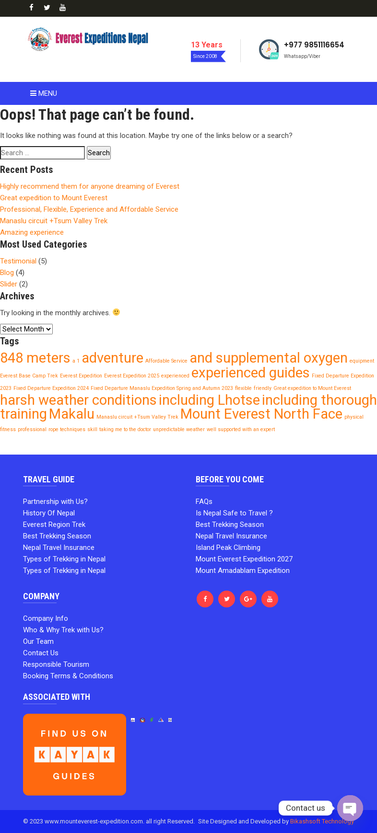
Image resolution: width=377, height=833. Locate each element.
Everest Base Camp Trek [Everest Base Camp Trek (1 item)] (29, 376)
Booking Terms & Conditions (68, 676)
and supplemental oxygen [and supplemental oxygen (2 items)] (268, 358)
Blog (7, 272)
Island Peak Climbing (228, 547)
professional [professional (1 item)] (32, 429)
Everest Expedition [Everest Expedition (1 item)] (81, 376)
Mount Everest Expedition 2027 (244, 559)
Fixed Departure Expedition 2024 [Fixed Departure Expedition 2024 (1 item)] (51, 388)
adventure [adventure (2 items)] (112, 358)
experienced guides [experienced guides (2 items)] (250, 373)
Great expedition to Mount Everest (53, 198)
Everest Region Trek (54, 524)
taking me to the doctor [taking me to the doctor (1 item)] (125, 429)
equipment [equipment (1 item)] (362, 361)
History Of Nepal (49, 513)
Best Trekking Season (57, 536)
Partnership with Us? (55, 501)
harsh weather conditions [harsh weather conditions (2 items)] (78, 400)
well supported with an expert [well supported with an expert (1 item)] (241, 429)
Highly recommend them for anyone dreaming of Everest (89, 186)
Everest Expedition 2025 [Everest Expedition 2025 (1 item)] (131, 376)
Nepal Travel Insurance (58, 547)
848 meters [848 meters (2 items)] (35, 358)
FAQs (204, 501)
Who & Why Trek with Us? (63, 630)
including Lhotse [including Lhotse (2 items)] (209, 400)
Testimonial (18, 261)
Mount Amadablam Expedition (243, 570)
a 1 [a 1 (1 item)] (76, 361)
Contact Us (41, 653)
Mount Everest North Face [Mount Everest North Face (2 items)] (261, 414)
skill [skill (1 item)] (92, 429)
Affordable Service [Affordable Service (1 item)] (166, 361)
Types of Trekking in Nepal (64, 559)
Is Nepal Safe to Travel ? (234, 513)
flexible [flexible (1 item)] (243, 388)
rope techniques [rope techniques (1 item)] (66, 429)
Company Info (45, 618)
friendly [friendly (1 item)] (262, 388)
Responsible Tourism (56, 664)
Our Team (38, 641)
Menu (43, 93)
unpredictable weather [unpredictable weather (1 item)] (179, 429)
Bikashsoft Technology (322, 821)
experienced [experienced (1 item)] (175, 376)
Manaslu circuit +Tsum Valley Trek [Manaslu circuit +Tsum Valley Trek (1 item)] (137, 417)
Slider (8, 284)
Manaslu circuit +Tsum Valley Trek (53, 221)
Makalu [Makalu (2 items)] (71, 414)
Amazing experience (32, 232)
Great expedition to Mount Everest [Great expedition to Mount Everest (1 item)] (312, 388)
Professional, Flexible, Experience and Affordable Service (89, 209)
